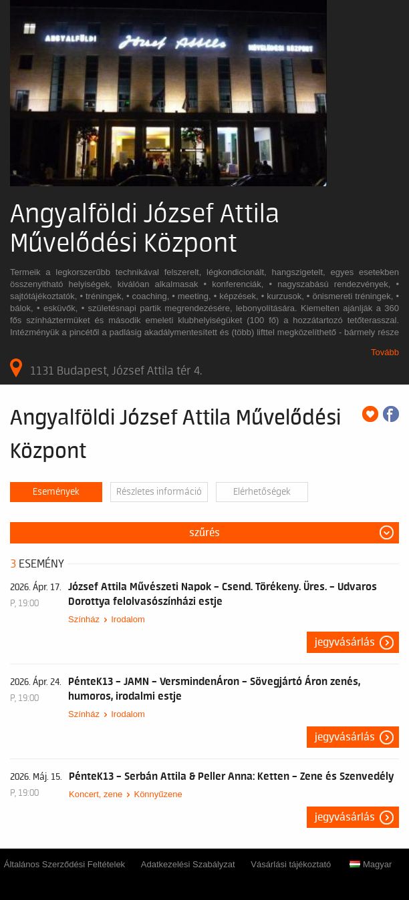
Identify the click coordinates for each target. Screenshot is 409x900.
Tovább (385, 352)
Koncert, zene (95, 794)
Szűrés (204, 533)
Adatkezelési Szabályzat (188, 864)
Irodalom (128, 619)
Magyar (371, 864)
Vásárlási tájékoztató (291, 864)
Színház (84, 619)
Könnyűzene (158, 794)
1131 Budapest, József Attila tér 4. (106, 368)
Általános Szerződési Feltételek (64, 864)
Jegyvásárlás (345, 642)
